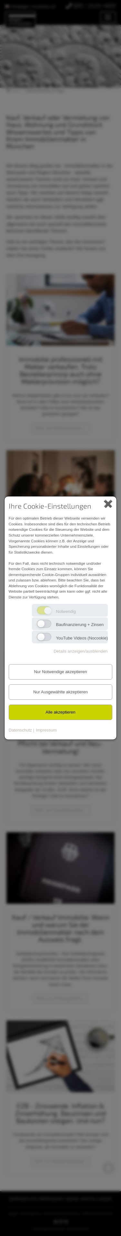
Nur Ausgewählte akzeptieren (60, 692)
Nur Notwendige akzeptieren (60, 671)
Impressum (46, 730)
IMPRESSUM (51, 1198)
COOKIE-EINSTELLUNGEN (88, 1198)
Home (13, 91)
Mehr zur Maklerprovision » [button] (60, 428)
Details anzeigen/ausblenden (80, 651)
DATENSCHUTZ (23, 1198)
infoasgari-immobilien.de (30, 5)
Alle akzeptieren (60, 712)
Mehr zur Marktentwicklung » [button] (60, 1161)
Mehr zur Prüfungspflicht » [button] (60, 998)
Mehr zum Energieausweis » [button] (60, 810)
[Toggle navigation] (108, 17)
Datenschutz (20, 730)
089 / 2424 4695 (91, 5)
